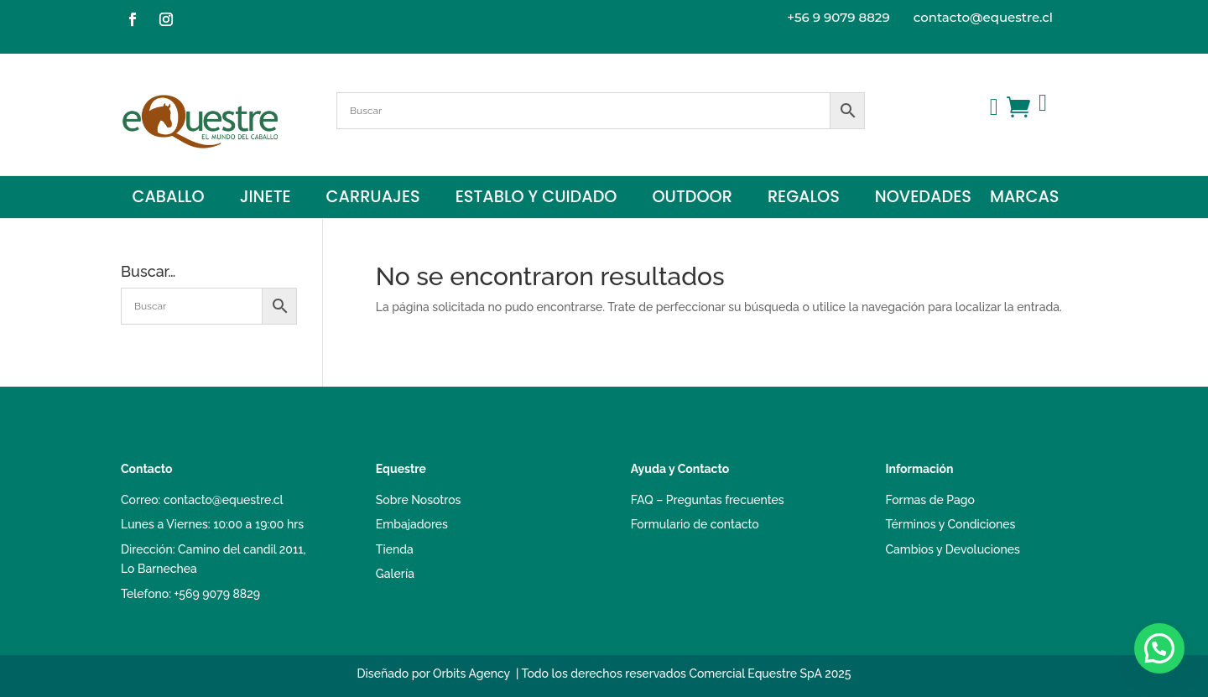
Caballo (168, 199)
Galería (395, 573)
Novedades (923, 199)
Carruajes (373, 199)
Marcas (1025, 199)
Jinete (265, 199)
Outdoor (692, 199)
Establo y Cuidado (536, 199)
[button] (1159, 648)
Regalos (804, 199)
